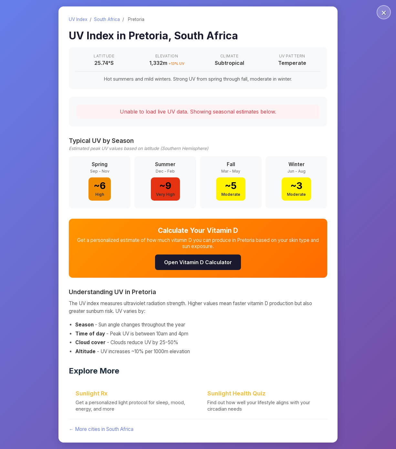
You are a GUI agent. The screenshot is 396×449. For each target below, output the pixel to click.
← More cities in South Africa (101, 429)
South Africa (107, 19)
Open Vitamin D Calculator (198, 262)
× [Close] (384, 12)
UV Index (78, 19)
